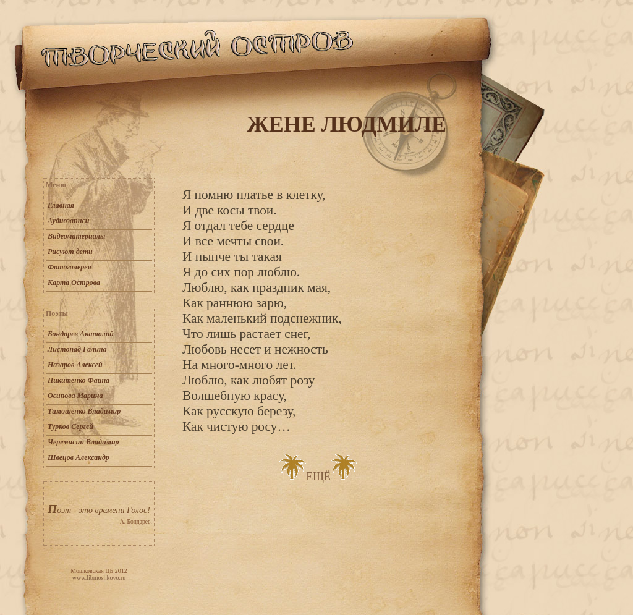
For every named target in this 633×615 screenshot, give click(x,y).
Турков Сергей (70, 426)
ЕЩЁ (318, 476)
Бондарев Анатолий (81, 333)
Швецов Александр (78, 457)
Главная (61, 205)
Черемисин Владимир (83, 442)
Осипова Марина (75, 395)
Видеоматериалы (76, 236)
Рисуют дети (70, 251)
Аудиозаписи (68, 220)
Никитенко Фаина (78, 380)
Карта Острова (74, 282)
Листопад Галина (77, 349)
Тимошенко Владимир (84, 411)
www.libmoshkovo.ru (99, 577)
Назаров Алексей (75, 364)
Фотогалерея (69, 267)
